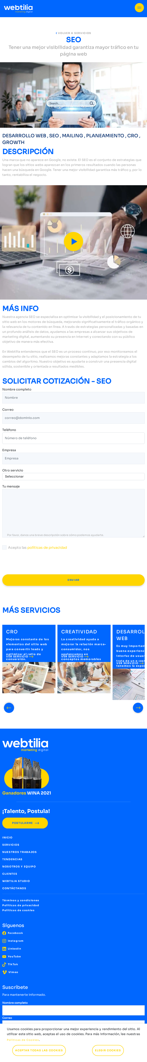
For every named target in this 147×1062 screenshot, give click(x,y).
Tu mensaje (11, 486)
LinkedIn (11, 948)
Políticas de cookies (18, 910)
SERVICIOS (10, 844)
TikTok (10, 964)
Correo (8, 410)
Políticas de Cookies (23, 1040)
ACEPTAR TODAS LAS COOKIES (39, 1050)
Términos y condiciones (20, 900)
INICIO (7, 837)
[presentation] (31, 562)
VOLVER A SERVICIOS (73, 33)
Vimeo (10, 972)
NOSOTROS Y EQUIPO (19, 866)
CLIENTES (9, 873)
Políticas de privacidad (20, 905)
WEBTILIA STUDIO (16, 881)
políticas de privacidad (47, 548)
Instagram (13, 940)
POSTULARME (25, 823)
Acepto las (34, 547)
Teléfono (9, 430)
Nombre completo (16, 389)
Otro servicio (12, 470)
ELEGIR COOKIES (108, 1050)
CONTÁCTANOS (14, 888)
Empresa (9, 450)
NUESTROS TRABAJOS (19, 852)
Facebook (12, 933)
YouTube (11, 956)
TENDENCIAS (12, 859)
